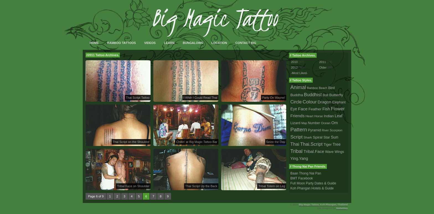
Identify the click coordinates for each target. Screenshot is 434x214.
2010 (294, 62)
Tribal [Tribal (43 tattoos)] (296, 151)
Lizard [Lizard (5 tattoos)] (295, 123)
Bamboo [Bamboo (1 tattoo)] (312, 88)
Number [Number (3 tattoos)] (314, 123)
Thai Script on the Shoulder (131, 141)
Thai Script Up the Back (201, 186)
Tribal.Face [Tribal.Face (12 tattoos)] (313, 151)
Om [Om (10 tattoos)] (334, 123)
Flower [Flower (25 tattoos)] (338, 108)
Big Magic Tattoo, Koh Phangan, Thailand (323, 204)
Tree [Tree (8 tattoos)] (337, 144)
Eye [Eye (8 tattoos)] (293, 109)
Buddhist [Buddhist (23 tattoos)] (313, 94)
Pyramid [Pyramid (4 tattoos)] (314, 130)
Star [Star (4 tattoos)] (326, 137)
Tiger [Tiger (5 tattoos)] (328, 144)
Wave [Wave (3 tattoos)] (329, 152)
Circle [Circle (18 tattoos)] (296, 102)
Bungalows (193, 43)
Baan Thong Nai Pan (305, 173)
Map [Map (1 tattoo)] (304, 123)
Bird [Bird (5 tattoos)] (331, 88)
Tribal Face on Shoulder (133, 186)
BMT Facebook (301, 178)
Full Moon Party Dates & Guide (313, 183)
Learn (169, 43)
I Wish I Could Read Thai (200, 97)
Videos (150, 43)
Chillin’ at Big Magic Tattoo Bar (196, 141)
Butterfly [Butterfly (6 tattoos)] (336, 95)
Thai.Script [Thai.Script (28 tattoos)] (311, 144)
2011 (322, 62)
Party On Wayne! (273, 97)
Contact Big (245, 43)
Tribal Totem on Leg (271, 186)
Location (219, 43)
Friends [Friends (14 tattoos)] (297, 115)
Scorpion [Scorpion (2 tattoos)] (336, 130)
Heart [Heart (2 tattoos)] (309, 116)
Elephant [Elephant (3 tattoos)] (338, 102)
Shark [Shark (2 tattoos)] (308, 137)
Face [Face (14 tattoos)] (303, 108)
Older (323, 67)
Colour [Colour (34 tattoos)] (310, 102)
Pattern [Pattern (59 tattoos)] (298, 129)
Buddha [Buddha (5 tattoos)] (296, 95)
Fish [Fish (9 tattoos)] (326, 109)
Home (94, 43)
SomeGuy (342, 208)
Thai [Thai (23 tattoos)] (294, 144)
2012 (294, 67)
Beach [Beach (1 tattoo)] (323, 88)
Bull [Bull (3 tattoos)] (325, 95)
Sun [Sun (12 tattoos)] (334, 137)
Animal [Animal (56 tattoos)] (298, 87)
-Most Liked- (299, 73)
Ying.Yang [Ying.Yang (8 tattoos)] (299, 158)
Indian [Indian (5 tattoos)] (329, 116)
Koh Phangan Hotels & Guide (312, 188)
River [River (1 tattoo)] (325, 130)
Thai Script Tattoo (137, 97)
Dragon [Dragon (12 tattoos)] (324, 102)
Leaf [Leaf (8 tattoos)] (338, 116)
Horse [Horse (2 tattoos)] (318, 116)
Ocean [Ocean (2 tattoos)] (325, 123)
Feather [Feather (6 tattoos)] (314, 109)
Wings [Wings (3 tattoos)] (339, 152)
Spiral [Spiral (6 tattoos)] (317, 137)
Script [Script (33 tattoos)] (296, 137)
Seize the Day (275, 141)
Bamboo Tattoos (121, 43)
